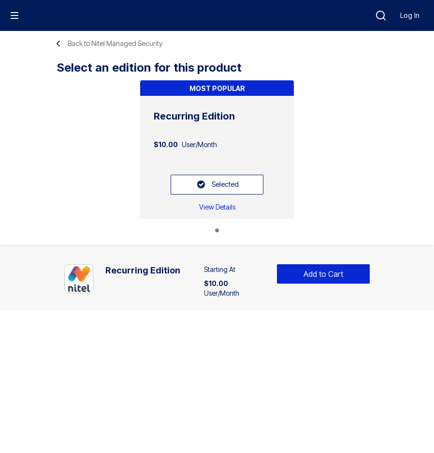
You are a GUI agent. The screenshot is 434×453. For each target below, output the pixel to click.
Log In (410, 15)
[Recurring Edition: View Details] (217, 206)
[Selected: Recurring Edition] (217, 184)
